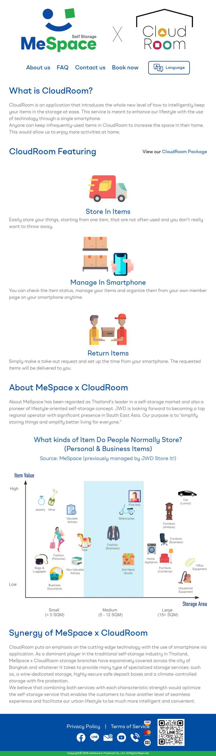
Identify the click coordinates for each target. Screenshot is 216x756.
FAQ (63, 68)
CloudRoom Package (184, 152)
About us (38, 68)
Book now (125, 68)
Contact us (90, 68)
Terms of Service (130, 726)
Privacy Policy (83, 726)
